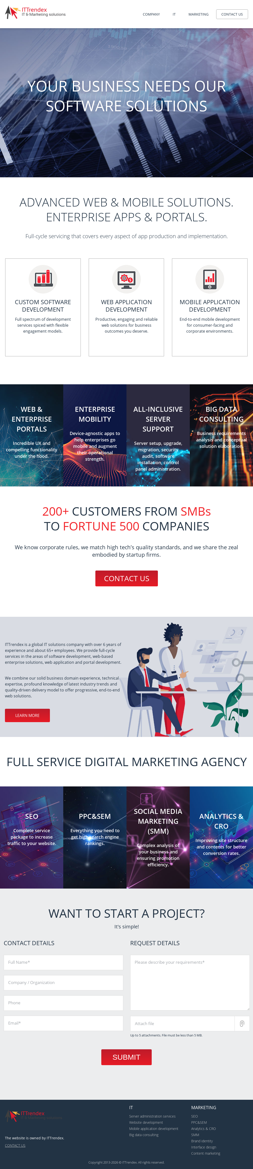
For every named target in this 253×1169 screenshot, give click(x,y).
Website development (146, 1122)
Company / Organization (31, 982)
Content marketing (205, 1153)
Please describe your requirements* (170, 962)
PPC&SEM (199, 1122)
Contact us (232, 14)
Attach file (144, 1023)
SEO (194, 1116)
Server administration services (152, 1116)
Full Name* (19, 962)
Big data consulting (143, 1134)
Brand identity (202, 1141)
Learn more (27, 715)
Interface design (203, 1147)
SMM (195, 1134)
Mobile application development (153, 1128)
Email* (14, 1023)
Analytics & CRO (203, 1128)
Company (151, 14)
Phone (14, 1003)
